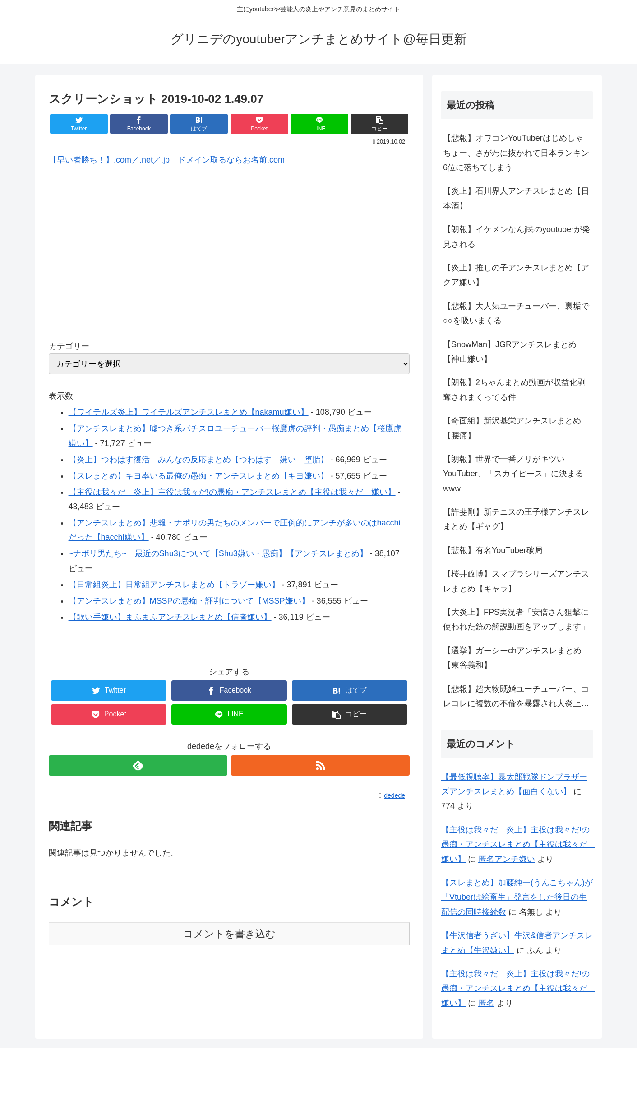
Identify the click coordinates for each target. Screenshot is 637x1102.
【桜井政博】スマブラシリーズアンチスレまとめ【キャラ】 (516, 581)
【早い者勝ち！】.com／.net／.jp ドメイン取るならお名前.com (167, 159)
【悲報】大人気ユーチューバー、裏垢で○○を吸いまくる (516, 313)
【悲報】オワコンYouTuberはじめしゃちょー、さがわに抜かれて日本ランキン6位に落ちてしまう (516, 153)
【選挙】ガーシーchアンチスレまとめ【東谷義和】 (512, 658)
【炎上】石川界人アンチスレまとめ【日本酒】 (516, 198)
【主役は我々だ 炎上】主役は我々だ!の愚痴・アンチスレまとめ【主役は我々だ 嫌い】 (232, 492)
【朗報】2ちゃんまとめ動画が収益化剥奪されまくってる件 (514, 389)
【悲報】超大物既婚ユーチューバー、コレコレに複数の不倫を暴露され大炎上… (516, 696)
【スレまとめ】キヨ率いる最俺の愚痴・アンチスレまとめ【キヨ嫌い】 (198, 475)
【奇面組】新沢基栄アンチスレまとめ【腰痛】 (512, 428)
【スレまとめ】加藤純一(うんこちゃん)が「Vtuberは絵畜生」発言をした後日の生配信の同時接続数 (517, 897)
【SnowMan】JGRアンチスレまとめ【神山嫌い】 (510, 351)
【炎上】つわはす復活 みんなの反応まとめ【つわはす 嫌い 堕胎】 (198, 459)
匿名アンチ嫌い (506, 859)
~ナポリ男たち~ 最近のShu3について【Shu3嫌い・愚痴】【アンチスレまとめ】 (218, 553)
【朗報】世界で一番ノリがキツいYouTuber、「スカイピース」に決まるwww (513, 474)
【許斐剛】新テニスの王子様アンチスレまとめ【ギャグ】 (516, 519)
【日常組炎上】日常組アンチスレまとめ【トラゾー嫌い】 (174, 584)
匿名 (486, 1003)
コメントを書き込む (229, 933)
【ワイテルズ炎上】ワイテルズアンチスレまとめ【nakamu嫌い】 (189, 412)
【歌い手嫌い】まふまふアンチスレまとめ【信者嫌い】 (170, 617)
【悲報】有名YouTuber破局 (493, 550)
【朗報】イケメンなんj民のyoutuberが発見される (516, 236)
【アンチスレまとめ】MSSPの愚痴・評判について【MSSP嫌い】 (189, 600)
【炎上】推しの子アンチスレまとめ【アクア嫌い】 (516, 275)
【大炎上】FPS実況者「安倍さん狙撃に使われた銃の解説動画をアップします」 (516, 619)
